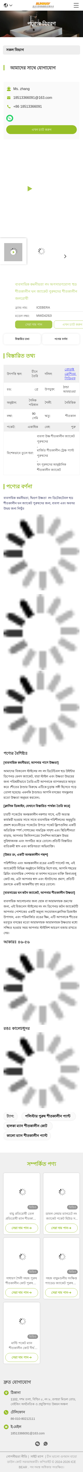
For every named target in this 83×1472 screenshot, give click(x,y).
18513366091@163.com (32, 98)
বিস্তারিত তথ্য (22, 339)
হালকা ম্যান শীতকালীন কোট (27, 1126)
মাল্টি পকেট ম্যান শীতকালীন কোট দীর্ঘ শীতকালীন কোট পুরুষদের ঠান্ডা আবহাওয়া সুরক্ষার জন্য (22, 1345)
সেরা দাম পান (61, 324)
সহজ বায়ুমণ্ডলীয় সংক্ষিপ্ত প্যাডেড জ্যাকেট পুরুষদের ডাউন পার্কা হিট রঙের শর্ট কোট (61, 1281)
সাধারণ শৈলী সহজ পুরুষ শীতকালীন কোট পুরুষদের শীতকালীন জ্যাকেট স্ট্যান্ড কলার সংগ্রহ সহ (22, 1281)
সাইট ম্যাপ (37, 1456)
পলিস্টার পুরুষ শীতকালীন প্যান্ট (47, 1116)
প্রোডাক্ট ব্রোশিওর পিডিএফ (71, 374)
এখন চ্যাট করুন (41, 129)
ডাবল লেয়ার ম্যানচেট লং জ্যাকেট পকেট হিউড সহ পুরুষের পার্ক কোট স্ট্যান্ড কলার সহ (61, 1216)
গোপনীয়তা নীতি (16, 1456)
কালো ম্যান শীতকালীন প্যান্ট (27, 1136)
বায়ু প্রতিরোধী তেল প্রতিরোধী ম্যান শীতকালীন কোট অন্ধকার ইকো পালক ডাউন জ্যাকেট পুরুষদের (22, 1216)
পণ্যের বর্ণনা (60, 339)
